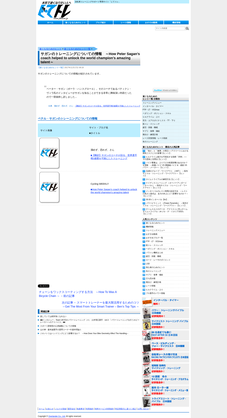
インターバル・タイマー (153, 103)
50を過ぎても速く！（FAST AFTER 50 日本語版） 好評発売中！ (165, 332)
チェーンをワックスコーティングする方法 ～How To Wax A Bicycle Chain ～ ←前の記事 (78, 291)
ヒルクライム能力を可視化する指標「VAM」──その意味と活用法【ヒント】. (165, 155)
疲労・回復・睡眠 (150, 124)
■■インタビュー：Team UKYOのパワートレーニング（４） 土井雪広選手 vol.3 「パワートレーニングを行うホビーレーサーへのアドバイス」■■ (89, 318)
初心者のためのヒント (155, 264)
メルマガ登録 (60, 406)
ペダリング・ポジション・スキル (157, 110)
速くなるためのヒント (75, 22)
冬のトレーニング (150, 138)
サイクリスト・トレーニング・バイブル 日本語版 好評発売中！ (165, 321)
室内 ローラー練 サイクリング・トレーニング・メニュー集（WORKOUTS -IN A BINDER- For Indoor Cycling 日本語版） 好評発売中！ (165, 387)
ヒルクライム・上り (151, 114)
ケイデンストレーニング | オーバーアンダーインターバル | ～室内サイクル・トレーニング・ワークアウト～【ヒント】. (165, 182)
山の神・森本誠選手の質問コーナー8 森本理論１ (60, 326)
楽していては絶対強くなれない (53, 313)
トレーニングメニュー (152, 99)
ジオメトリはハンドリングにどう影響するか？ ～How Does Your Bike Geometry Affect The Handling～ (84, 330)
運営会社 (71, 406)
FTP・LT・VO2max (151, 106)
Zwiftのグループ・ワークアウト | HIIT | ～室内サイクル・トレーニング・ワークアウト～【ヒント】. (165, 170)
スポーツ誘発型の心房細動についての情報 (58, 323)
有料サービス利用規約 (104, 406)
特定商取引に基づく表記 (125, 406)
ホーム (50, 22)
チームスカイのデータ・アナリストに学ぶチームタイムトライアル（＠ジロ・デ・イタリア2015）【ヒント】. (165, 208)
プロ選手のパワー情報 (155, 290)
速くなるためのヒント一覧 (77, 45)
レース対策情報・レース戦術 (155, 135)
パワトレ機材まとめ (154, 249)
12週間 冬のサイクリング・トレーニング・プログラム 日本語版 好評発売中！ (165, 376)
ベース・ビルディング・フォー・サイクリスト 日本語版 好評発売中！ (165, 343)
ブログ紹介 (101, 22)
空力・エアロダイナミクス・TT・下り (159, 117)
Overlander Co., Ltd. (56, 413)
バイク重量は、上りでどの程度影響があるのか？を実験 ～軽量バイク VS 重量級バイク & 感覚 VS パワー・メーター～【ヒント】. (165, 161)
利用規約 (89, 406)
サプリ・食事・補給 (151, 128)
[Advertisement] (89, 242)
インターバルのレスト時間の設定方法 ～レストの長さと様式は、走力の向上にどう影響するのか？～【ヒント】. (165, 190)
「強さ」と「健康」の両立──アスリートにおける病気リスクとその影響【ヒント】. (165, 149)
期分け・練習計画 (150, 131)
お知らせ (49, 406)
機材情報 (176, 22)
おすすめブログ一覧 (154, 235)
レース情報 (126, 22)
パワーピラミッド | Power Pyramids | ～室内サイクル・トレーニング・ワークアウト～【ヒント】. (165, 201)
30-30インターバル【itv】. (157, 196)
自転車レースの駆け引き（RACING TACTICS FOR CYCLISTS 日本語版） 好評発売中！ (165, 354)
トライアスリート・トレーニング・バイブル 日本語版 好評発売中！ (165, 398)
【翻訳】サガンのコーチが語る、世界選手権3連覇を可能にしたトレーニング (107, 103)
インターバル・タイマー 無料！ (165, 299)
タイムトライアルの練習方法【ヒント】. (163, 176)
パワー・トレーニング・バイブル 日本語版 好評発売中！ (165, 310)
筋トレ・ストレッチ (151, 121)
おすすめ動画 (151, 22)
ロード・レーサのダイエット (158, 257)
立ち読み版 (150, 275)
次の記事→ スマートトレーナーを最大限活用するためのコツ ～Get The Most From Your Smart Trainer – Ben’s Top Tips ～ (101, 301)
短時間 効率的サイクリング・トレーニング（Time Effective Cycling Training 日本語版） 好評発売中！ (165, 365)
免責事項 (80, 406)
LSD (148, 260)
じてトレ (55, 10)
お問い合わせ (143, 406)
